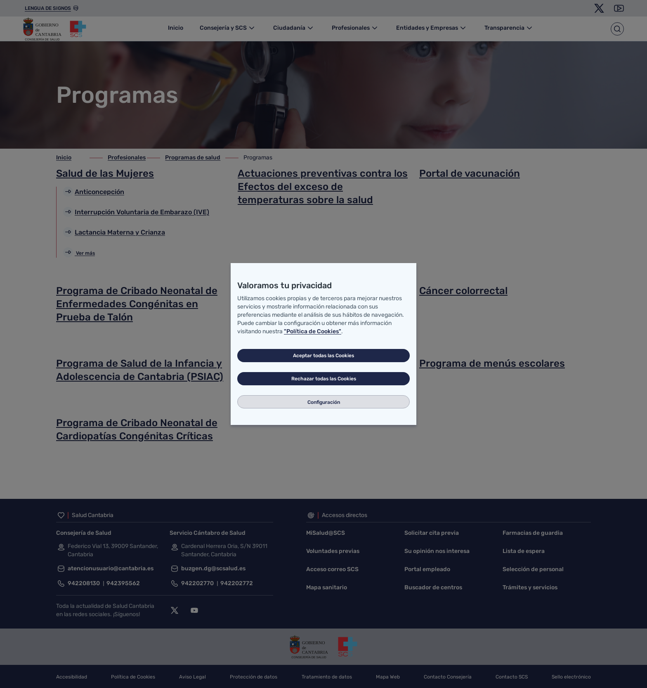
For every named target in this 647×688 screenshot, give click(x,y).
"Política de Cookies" (312, 331)
